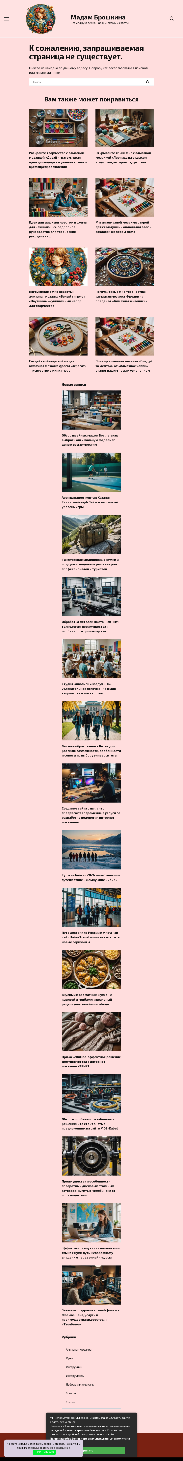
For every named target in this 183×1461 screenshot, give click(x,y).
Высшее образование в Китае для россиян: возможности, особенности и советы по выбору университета (91, 744)
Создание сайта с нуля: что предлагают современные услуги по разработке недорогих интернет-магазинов (91, 807)
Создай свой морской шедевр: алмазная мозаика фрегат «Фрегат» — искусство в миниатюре (57, 363)
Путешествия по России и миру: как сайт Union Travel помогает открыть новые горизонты (91, 929)
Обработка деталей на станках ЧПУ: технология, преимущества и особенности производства (90, 621)
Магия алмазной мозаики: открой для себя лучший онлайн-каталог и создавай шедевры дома (123, 225)
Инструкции (74, 1354)
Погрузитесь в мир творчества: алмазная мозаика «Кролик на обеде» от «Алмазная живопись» (121, 294)
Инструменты (75, 1363)
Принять (87, 1450)
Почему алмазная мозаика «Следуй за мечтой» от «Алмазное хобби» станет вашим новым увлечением (123, 363)
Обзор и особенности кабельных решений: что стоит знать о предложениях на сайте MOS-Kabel (90, 1113)
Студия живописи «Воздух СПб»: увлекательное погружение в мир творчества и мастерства (89, 682)
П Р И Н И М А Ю (44, 1452)
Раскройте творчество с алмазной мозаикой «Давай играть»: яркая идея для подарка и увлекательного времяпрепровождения (58, 159)
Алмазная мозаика (79, 1337)
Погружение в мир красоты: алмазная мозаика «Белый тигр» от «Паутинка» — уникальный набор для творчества (57, 296)
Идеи (69, 1346)
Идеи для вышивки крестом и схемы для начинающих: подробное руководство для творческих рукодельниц (58, 227)
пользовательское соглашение (51, 1447)
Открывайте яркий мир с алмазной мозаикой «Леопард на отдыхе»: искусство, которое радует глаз (123, 157)
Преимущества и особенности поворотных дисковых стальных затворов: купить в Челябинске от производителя (89, 1177)
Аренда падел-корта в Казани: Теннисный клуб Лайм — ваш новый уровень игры (90, 497)
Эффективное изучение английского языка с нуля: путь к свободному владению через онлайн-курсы (91, 1241)
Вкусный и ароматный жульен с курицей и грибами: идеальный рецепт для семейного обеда (87, 990)
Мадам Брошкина (98, 17)
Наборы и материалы (80, 1372)
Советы (71, 1381)
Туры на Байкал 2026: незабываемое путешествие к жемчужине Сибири (91, 869)
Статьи (70, 1390)
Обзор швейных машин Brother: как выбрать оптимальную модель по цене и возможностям (90, 436)
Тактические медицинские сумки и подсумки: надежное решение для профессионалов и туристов (90, 559)
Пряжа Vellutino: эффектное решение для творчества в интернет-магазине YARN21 (91, 1052)
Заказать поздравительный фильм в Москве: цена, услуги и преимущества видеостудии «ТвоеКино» (90, 1305)
